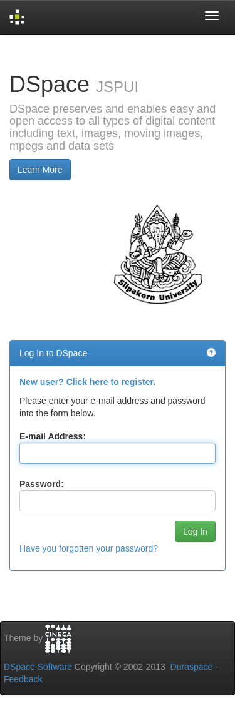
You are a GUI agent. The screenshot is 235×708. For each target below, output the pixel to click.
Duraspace (191, 667)
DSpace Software (38, 667)
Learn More (40, 170)
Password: (41, 484)
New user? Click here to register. (87, 382)
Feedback (23, 679)
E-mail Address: (52, 436)
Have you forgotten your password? (88, 548)
